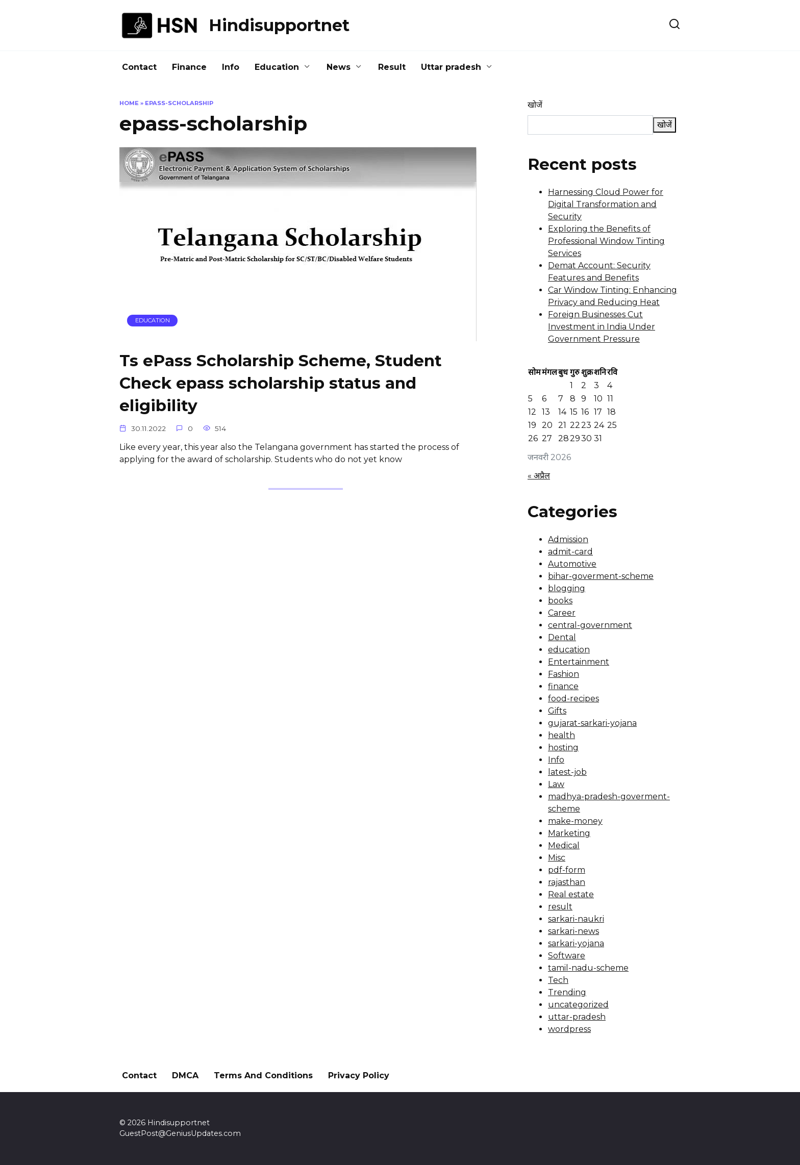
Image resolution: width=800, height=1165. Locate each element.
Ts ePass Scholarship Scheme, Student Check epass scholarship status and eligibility (282, 383)
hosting (563, 747)
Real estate (571, 894)
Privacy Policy (358, 1075)
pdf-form (566, 870)
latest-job (567, 772)
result (560, 906)
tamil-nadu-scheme (588, 968)
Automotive (572, 564)
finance (563, 686)
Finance (189, 67)
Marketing (569, 833)
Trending (567, 992)
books (560, 600)
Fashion (563, 674)
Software (566, 955)
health (561, 735)
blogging (566, 588)
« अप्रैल (539, 475)
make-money (575, 821)
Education (277, 67)
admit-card (570, 551)
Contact (139, 67)
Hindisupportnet (279, 25)
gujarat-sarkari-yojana (592, 723)
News (339, 67)
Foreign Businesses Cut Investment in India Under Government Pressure (601, 327)
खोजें (535, 105)
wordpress (569, 1029)
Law (556, 784)
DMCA (185, 1075)
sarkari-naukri (576, 919)
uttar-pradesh (577, 1017)
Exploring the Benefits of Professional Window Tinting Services (606, 241)
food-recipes (573, 698)
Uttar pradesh (451, 67)
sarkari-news (573, 931)
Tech (558, 980)
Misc (556, 858)
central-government (590, 625)
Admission (568, 539)
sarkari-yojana (576, 943)
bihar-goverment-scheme (601, 576)
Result (392, 67)
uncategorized (578, 1004)
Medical (564, 845)
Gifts (557, 711)
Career (562, 613)
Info (230, 67)
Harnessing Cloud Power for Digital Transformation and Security (605, 204)
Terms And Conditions (263, 1075)
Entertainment (578, 662)
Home (129, 103)
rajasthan (566, 882)
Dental (562, 637)
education (569, 649)
